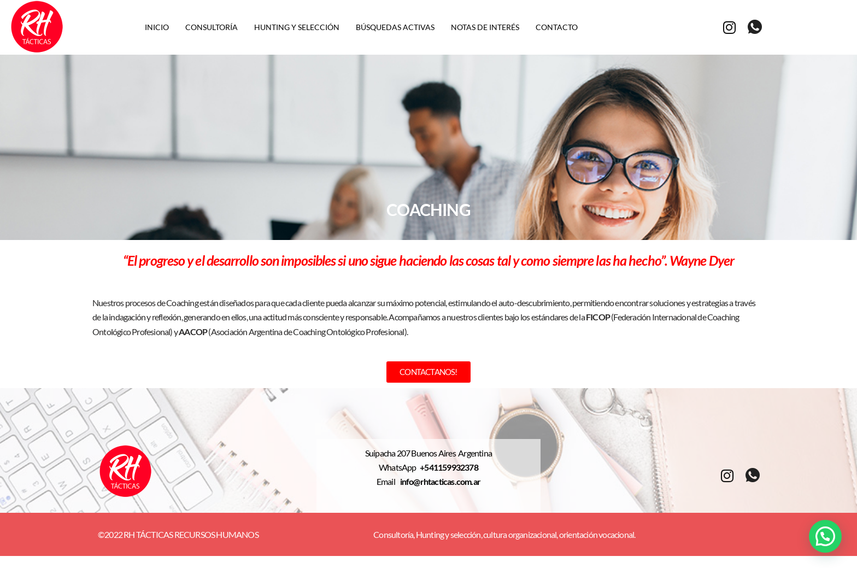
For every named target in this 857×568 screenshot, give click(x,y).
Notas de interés (485, 27)
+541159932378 (449, 468)
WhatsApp (399, 468)
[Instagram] (729, 26)
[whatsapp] (754, 27)
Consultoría (211, 27)
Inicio (157, 27)
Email (388, 482)
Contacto (557, 27)
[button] (825, 536)
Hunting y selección (296, 27)
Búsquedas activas (395, 27)
